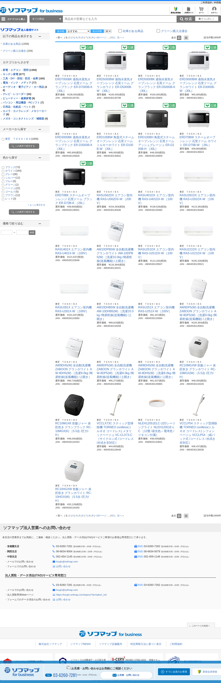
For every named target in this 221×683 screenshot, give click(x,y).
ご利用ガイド (188, 12)
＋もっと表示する (36, 205)
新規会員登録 (176, 12)
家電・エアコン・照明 (20, 69)
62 (112, 37)
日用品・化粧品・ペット (19, 106)
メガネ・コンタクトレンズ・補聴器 (25, 118)
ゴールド (12, 191)
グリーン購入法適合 (18, 50)
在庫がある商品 (16, 43)
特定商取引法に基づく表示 (145, 643)
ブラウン (12, 195)
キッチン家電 (14, 74)
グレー (11, 174)
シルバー (12, 177)
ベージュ (12, 188)
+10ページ (100, 37)
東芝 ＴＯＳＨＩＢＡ (21, 138)
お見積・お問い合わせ (126, 675)
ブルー (10, 181)
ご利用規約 (206, 2)
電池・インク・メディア (19, 82)
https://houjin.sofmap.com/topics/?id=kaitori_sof (81, 594)
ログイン (214, 12)
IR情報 (217, 2)
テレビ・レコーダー (17, 94)
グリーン (12, 184)
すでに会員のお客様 (176, 671)
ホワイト (13, 170)
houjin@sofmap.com (67, 561)
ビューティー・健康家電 (19, 98)
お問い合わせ (63, 566)
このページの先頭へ (201, 626)
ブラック (12, 167)
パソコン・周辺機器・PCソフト (23, 102)
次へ (119, 37)
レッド (10, 198)
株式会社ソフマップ (50, 643)
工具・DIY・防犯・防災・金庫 (24, 78)
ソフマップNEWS (80, 643)
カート (201, 12)
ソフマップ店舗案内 (110, 643)
